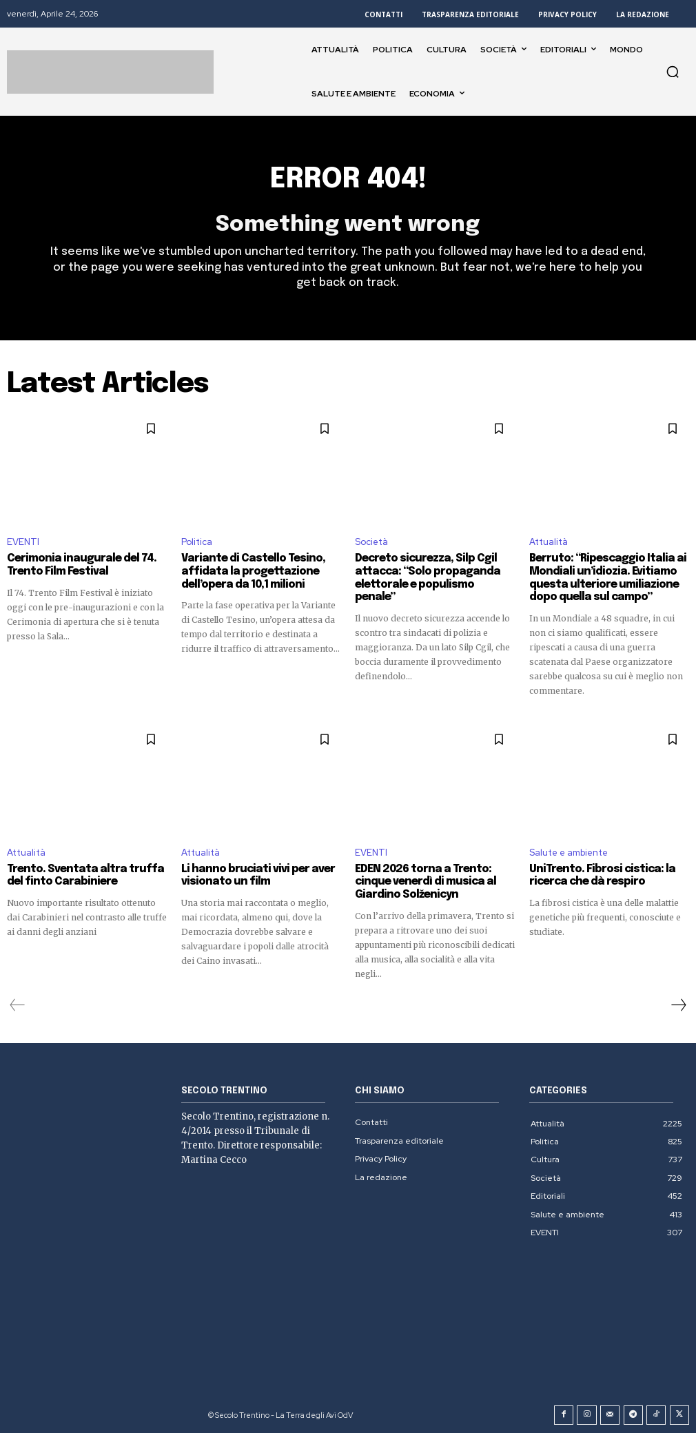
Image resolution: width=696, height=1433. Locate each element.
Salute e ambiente (568, 851)
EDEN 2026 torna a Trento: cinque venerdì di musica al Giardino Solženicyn (420, 880)
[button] (672, 71)
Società (371, 542)
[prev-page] (17, 1002)
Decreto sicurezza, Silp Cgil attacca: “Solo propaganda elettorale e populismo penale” (431, 572)
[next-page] (678, 1002)
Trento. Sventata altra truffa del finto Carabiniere (79, 874)
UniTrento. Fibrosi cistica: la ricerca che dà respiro (596, 874)
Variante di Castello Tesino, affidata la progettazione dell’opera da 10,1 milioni (247, 572)
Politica (196, 542)
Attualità (548, 542)
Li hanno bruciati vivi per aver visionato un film (250, 874)
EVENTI (23, 542)
